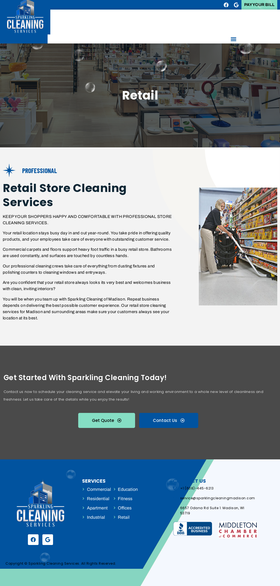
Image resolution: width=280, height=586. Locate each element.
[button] (233, 38)
